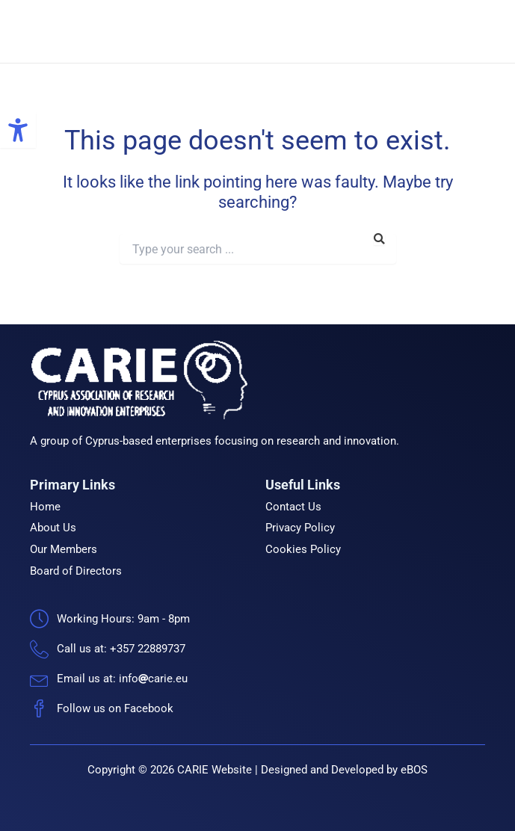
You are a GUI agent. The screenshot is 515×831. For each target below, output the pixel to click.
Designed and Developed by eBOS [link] (344, 769)
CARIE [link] (163, 31)
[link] (18, 130)
